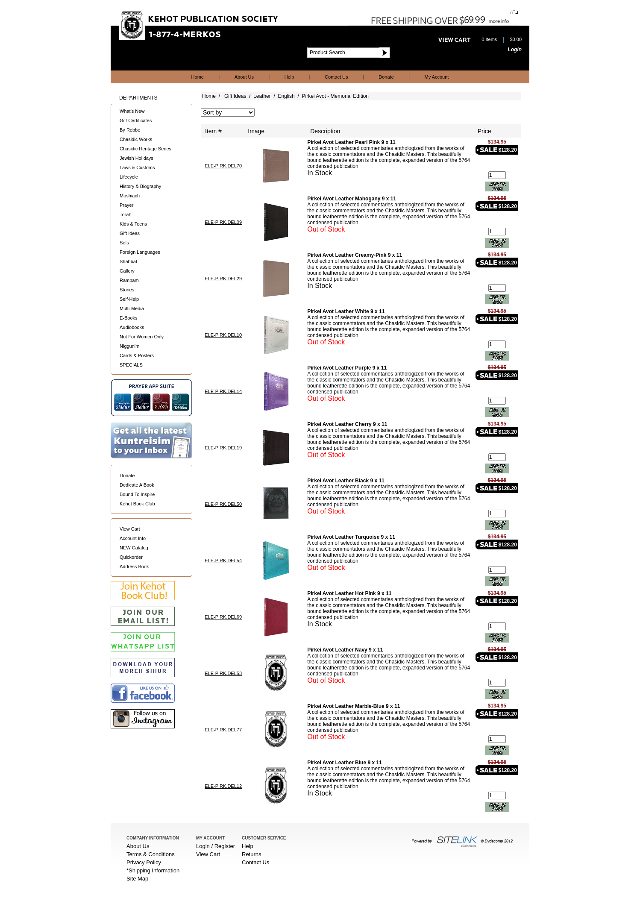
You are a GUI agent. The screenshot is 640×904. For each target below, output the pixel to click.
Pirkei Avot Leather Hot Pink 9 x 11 (349, 593)
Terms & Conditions (150, 854)
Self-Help (129, 299)
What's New (132, 111)
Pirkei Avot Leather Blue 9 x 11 (344, 763)
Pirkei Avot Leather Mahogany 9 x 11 (351, 199)
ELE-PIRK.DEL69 (223, 616)
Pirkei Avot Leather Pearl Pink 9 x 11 (351, 142)
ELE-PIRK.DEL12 (223, 786)
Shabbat (128, 261)
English (286, 96)
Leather (262, 96)
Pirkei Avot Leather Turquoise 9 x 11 (351, 537)
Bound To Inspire (137, 494)
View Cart (130, 528)
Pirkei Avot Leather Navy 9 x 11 (345, 650)
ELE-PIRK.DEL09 (223, 222)
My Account (437, 76)
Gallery (127, 270)
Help (289, 76)
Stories (127, 289)
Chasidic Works (136, 139)
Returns (251, 854)
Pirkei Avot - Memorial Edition (335, 96)
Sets (124, 242)
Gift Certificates (136, 120)
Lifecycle (129, 176)
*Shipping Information (152, 870)
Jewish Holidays (136, 158)
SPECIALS (131, 364)
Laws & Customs (137, 167)
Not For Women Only (142, 336)
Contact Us (336, 76)
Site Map (137, 878)
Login (515, 50)
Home (197, 76)
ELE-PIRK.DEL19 (223, 447)
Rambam (129, 280)
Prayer (126, 205)
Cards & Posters (137, 355)
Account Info (133, 538)
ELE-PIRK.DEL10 (223, 335)
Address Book (134, 566)
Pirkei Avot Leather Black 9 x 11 (346, 481)
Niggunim (129, 346)
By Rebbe (130, 129)
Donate (386, 76)
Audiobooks (132, 327)
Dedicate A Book (137, 484)
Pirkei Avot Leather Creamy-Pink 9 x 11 (354, 255)
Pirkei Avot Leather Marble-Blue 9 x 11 (353, 706)
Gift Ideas (130, 233)
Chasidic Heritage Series (145, 148)
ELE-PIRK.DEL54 (223, 560)
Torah (126, 214)
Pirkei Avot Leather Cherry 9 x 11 (347, 424)
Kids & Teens (133, 223)
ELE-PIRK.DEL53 (223, 673)
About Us (244, 76)
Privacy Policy (143, 862)
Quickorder (131, 557)
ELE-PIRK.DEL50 (223, 504)
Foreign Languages (140, 252)
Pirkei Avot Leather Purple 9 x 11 (347, 368)
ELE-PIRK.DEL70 (223, 165)
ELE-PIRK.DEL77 (223, 729)
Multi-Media (132, 308)
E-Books (129, 317)
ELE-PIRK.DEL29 (223, 278)
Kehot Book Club (137, 503)
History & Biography (140, 186)
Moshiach (130, 195)
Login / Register (215, 846)
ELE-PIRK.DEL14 (223, 391)
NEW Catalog (134, 547)
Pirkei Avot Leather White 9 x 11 (346, 311)
